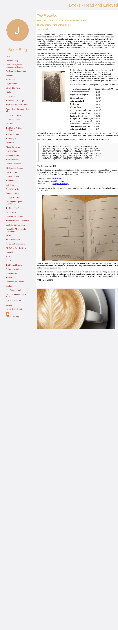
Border (8, 256)
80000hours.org (58, 184)
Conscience (10, 96)
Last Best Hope (11, 151)
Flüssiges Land (11, 273)
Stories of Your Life (13, 301)
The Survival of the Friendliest (17, 221)
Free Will (9, 124)
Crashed (9, 286)
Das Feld (9, 252)
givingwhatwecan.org (60, 186)
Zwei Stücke (10, 181)
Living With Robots (13, 115)
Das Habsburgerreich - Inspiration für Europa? (14, 66)
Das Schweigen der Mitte (15, 225)
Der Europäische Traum (15, 282)
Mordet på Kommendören (15, 244)
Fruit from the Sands (13, 290)
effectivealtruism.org (60, 181)
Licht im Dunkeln (12, 176)
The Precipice (11, 139)
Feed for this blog (12, 315)
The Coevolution (12, 160)
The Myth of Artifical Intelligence (14, 129)
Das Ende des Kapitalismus (16, 71)
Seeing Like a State (13, 189)
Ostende (9, 305)
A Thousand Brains (13, 120)
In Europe (9, 261)
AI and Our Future (13, 147)
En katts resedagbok (13, 269)
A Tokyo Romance (13, 197)
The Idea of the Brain (14, 208)
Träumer (9, 278)
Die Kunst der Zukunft (14, 168)
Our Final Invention (13, 164)
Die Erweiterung (12, 61)
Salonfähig (10, 143)
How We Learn (11, 172)
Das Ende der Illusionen (15, 216)
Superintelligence (12, 155)
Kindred (9, 92)
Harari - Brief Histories (14, 309)
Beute (8, 56)
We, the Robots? (12, 84)
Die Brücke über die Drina (16, 248)
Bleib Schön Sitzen (13, 88)
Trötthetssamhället (13, 240)
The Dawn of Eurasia (14, 265)
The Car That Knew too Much (17, 105)
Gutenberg (10, 185)
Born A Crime (11, 80)
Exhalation (10, 235)
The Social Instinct (13, 134)
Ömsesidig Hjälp (12, 193)
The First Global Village (15, 101)
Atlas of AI (10, 75)
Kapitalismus (11, 212)
